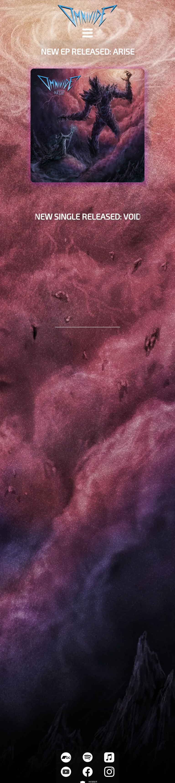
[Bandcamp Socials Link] (66, 761)
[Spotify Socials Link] (87, 760)
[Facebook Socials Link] (87, 775)
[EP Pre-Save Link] (88, 130)
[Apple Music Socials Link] (109, 761)
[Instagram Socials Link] (109, 775)
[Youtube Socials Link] (66, 775)
